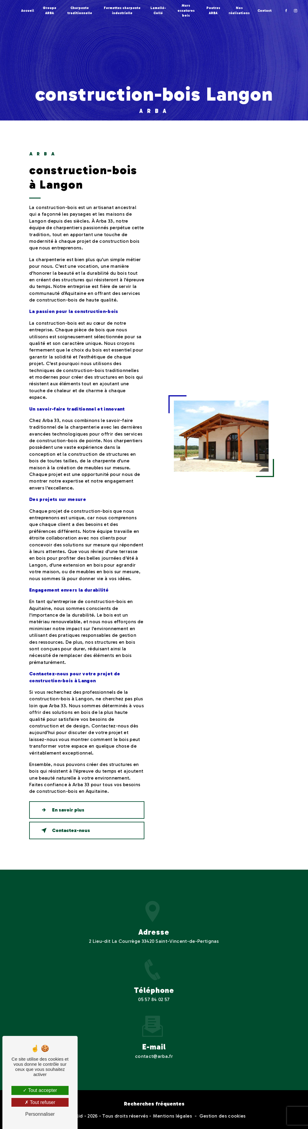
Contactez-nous (64, 830)
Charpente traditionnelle (79, 10)
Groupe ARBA (49, 10)
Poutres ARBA (213, 10)
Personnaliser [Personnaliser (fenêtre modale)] (40, 1114)
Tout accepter (40, 1090)
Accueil (27, 10)
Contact (264, 10)
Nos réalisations (239, 10)
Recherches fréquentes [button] (154, 1103)
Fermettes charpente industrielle (122, 10)
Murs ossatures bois (186, 10)
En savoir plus (61, 810)
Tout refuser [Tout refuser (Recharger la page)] (40, 1102)
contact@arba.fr (154, 1049)
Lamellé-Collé (158, 10)
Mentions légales (172, 1116)
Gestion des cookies (222, 1116)
